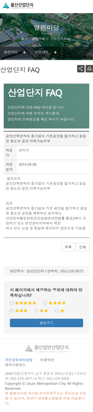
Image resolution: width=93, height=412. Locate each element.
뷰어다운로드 (15, 364)
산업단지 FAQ (46, 52)
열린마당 (15, 52)
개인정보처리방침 (19, 359)
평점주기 (47, 322)
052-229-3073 (72, 271)
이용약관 (47, 359)
